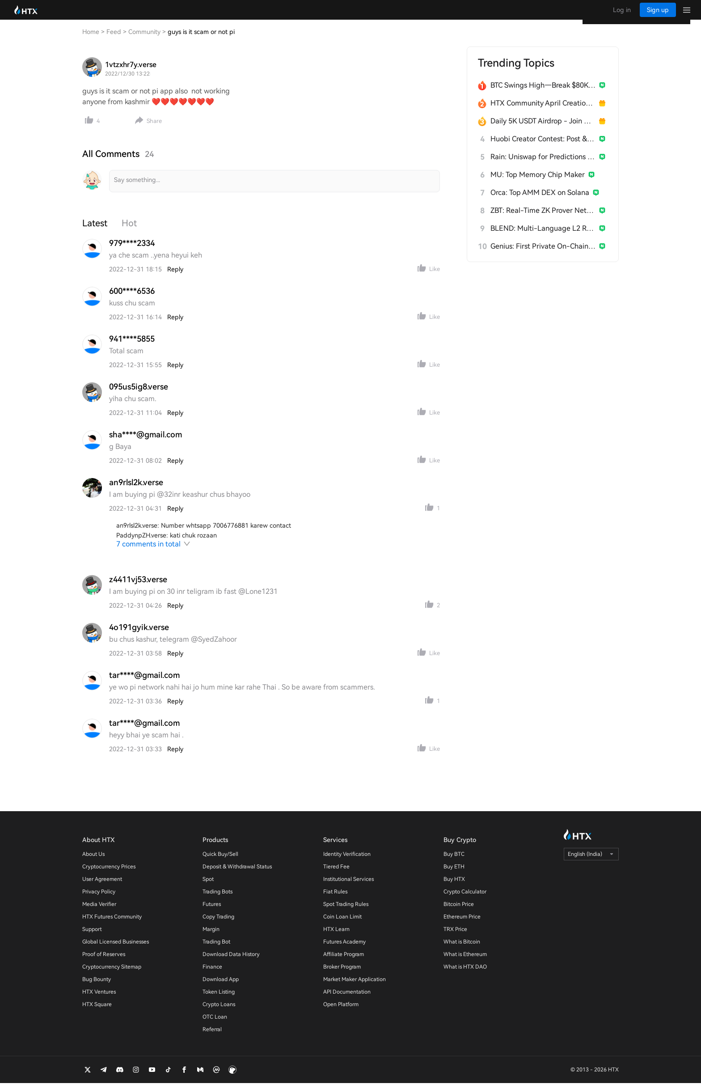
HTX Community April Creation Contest (542, 112)
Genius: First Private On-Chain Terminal (542, 255)
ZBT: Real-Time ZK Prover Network (542, 219)
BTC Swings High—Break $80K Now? (542, 94)
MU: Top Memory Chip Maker (537, 183)
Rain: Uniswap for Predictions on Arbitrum (542, 165)
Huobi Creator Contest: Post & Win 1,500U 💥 (542, 148)
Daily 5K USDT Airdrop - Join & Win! (542, 130)
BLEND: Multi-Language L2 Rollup (542, 237)
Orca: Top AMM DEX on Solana (539, 201)
